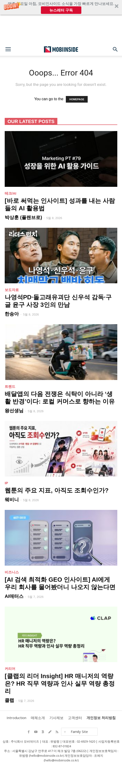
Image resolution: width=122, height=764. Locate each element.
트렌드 (10, 386)
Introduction (16, 718)
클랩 (9, 700)
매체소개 (38, 718)
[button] (61, 7)
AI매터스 (14, 596)
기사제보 (56, 718)
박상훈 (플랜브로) (23, 217)
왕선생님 (14, 410)
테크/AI (10, 193)
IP (6, 483)
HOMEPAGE (76, 99)
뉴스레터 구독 (61, 10)
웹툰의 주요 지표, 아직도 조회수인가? (57, 490)
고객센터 (75, 718)
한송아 (12, 313)
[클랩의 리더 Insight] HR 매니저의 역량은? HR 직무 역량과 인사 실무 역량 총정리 (60, 683)
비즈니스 (12, 572)
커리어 (10, 669)
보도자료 (12, 290)
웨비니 (12, 499)
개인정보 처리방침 (101, 718)
